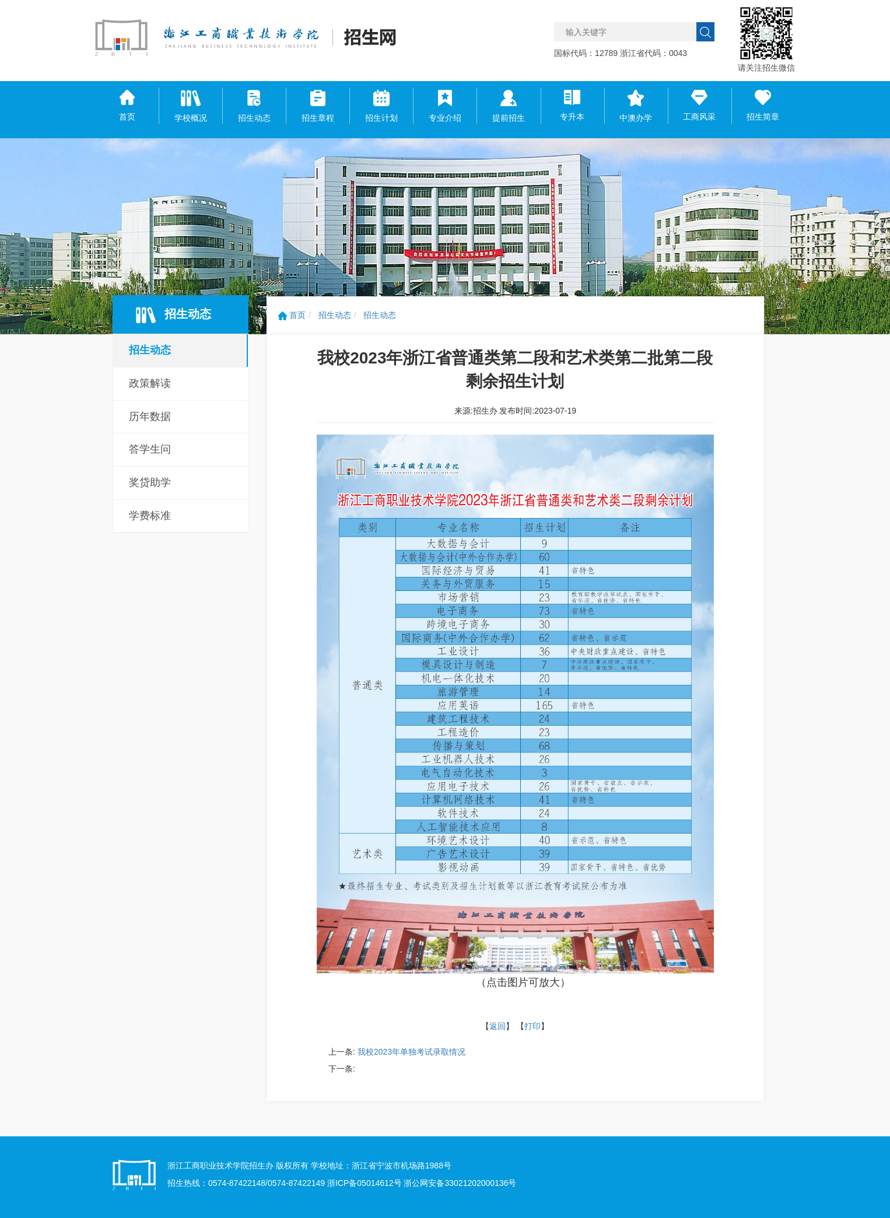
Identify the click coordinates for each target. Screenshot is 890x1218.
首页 (292, 315)
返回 (497, 1026)
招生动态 (150, 350)
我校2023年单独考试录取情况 (411, 1051)
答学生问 (150, 449)
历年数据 (150, 416)
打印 (532, 1026)
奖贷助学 (150, 482)
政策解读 (150, 383)
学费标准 (150, 516)
